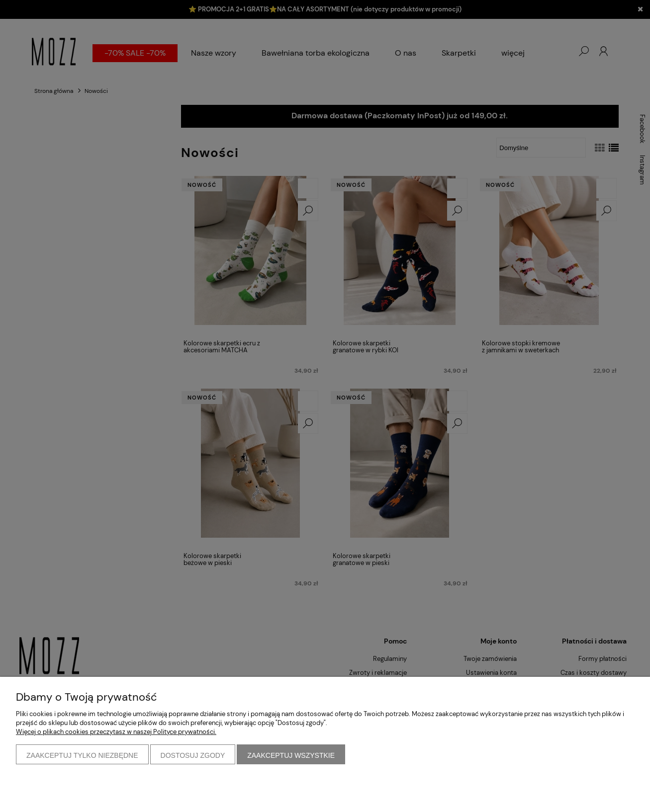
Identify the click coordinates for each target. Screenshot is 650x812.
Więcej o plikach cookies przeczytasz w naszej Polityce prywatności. (116, 732)
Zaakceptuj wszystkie (291, 755)
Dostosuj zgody (193, 755)
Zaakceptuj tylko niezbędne (82, 755)
